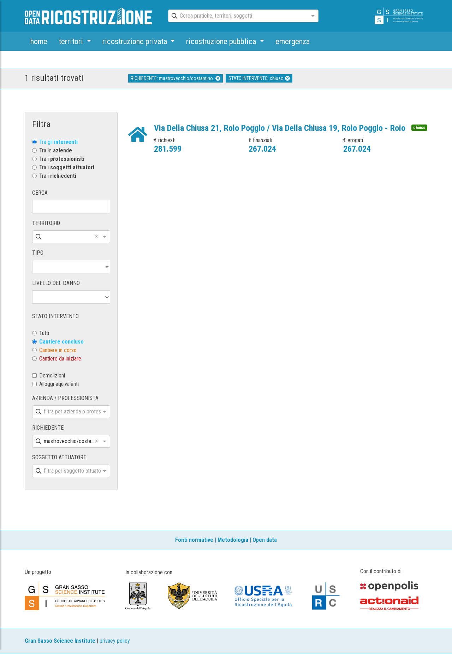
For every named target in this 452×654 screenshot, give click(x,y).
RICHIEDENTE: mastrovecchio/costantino (175, 78)
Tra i (61, 159)
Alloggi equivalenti (59, 384)
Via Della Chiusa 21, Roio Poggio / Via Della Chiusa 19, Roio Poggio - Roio (279, 128)
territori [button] (72, 41)
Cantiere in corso (58, 350)
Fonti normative (194, 540)
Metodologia (233, 540)
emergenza (292, 41)
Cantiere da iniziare (60, 358)
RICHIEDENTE (48, 427)
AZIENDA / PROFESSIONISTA (65, 398)
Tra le (55, 150)
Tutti (44, 333)
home (38, 41)
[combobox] (237, 16)
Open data (264, 540)
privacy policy (115, 640)
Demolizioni (52, 375)
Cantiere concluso (61, 341)
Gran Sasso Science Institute (60, 640)
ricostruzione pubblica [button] (222, 41)
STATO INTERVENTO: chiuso (259, 78)
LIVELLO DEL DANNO (56, 283)
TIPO (37, 252)
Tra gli (58, 142)
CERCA (40, 192)
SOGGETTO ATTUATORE (59, 457)
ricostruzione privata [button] (135, 41)
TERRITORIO (46, 223)
